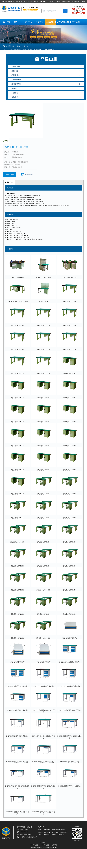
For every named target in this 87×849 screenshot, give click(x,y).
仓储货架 (39, 22)
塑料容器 (17, 22)
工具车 (50, 834)
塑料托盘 (28, 22)
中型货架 (53, 832)
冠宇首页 (7, 22)
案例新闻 (76, 22)
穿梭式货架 (47, 832)
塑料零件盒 (26, 49)
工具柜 (46, 834)
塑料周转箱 (51, 49)
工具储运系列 (60, 834)
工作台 (26, 46)
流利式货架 (64, 832)
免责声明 (54, 845)
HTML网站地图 (45, 845)
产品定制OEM (63, 22)
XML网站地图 (34, 845)
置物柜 (54, 834)
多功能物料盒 (18, 49)
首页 (13, 46)
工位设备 (50, 22)
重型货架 (58, 832)
